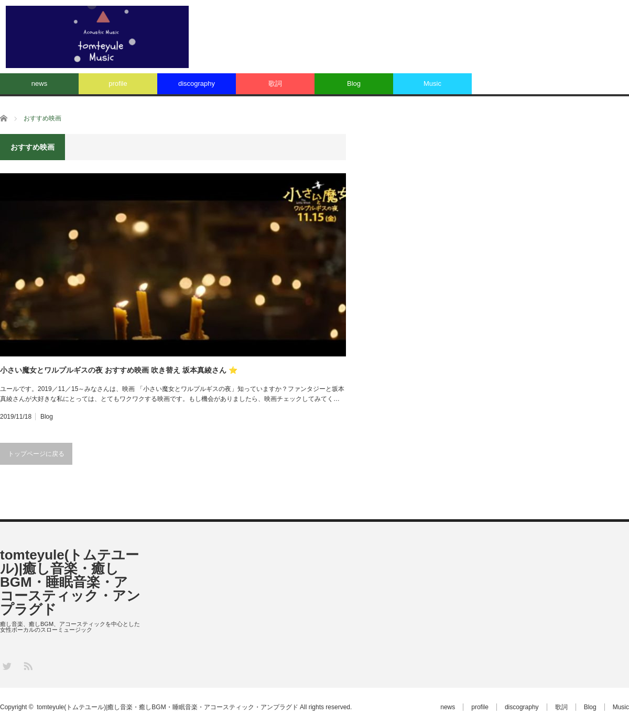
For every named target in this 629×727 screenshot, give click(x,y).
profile (118, 83)
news (39, 83)
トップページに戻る (36, 453)
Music (432, 83)
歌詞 (275, 83)
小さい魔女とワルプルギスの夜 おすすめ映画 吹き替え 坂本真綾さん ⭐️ (118, 370)
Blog (354, 83)
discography (196, 83)
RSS (27, 665)
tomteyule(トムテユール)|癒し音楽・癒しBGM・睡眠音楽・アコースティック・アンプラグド (70, 582)
